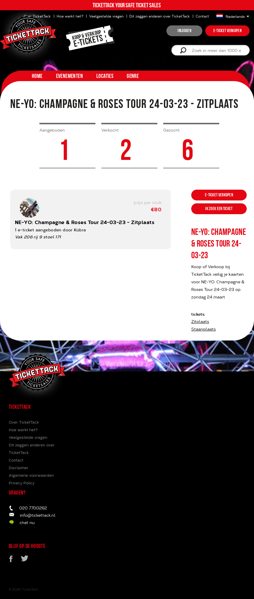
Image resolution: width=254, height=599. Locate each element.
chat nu (27, 522)
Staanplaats (203, 329)
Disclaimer (18, 467)
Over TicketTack (24, 422)
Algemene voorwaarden (31, 475)
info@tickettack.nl (37, 515)
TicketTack (30, 589)
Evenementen (69, 76)
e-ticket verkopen (227, 30)
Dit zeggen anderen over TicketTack (159, 16)
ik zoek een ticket (218, 208)
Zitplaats (200, 321)
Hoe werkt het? (23, 429)
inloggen (184, 30)
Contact (202, 16)
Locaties (104, 76)
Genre (133, 76)
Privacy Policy (21, 483)
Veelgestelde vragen (106, 16)
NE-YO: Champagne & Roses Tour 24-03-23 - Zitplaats (84, 222)
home (37, 76)
